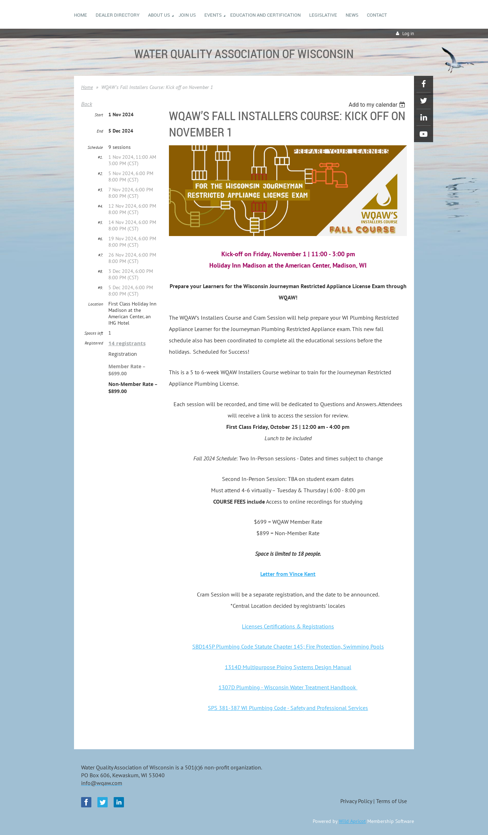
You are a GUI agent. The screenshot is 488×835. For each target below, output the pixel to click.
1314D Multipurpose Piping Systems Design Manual (288, 667)
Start (99, 114)
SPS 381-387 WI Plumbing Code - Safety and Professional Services (288, 707)
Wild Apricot (352, 821)
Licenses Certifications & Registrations (288, 626)
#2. (100, 173)
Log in (408, 33)
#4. (100, 206)
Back (86, 103)
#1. (100, 157)
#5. (100, 222)
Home (87, 87)
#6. (100, 238)
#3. (100, 189)
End (100, 131)
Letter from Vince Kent (288, 573)
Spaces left (93, 333)
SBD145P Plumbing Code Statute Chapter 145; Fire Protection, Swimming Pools (288, 646)
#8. (100, 271)
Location (95, 304)
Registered (94, 343)
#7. (100, 255)
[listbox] (377, 104)
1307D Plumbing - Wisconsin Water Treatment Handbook (288, 687)
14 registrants (127, 343)
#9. (100, 287)
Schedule (95, 147)
